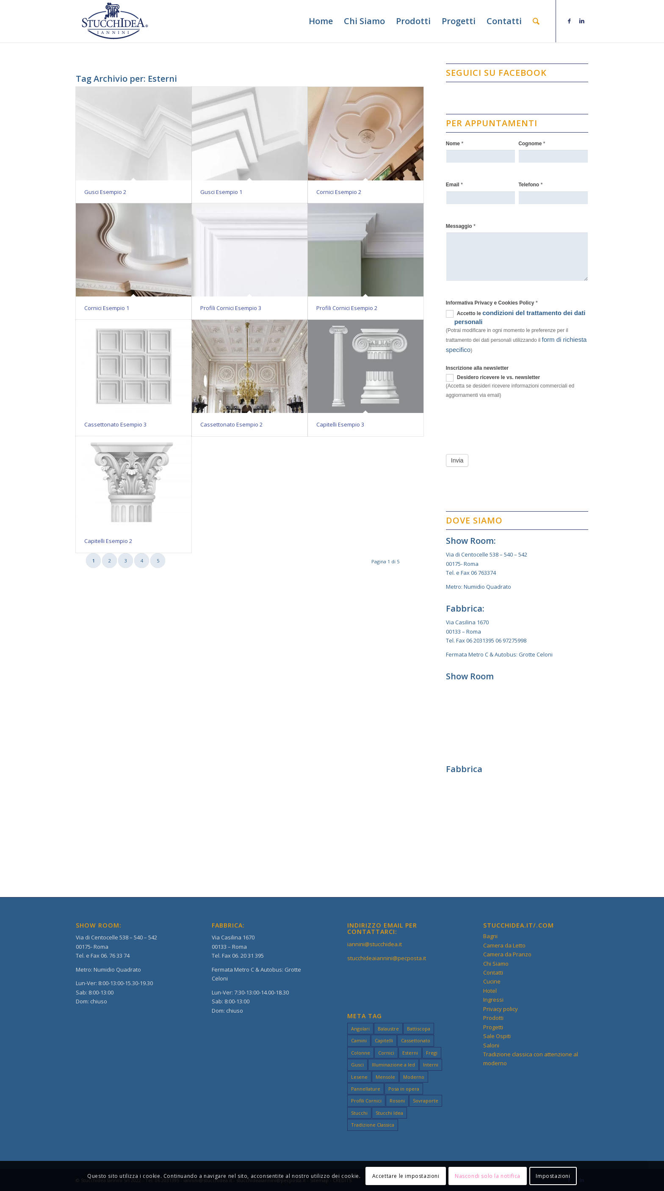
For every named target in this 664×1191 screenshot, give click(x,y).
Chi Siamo (496, 963)
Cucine (492, 981)
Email (454, 184)
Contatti (493, 972)
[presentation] (510, 424)
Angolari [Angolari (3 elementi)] (360, 1028)
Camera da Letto (504, 945)
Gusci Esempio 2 (105, 192)
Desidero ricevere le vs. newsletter (493, 378)
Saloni (491, 1045)
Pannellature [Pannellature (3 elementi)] (365, 1089)
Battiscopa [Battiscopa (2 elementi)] (418, 1028)
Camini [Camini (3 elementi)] (359, 1040)
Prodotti (493, 1018)
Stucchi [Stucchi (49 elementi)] (359, 1113)
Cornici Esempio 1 (106, 308)
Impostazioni (553, 1176)
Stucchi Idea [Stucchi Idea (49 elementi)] (389, 1113)
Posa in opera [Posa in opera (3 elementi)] (403, 1089)
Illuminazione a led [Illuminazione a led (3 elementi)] (393, 1064)
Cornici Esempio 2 (338, 192)
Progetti (493, 1027)
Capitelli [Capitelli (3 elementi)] (384, 1040)
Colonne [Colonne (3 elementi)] (360, 1053)
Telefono (530, 184)
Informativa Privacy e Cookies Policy (492, 302)
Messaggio (461, 226)
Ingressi (493, 999)
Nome (455, 143)
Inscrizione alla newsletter (477, 368)
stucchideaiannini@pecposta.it (386, 958)
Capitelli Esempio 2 (108, 541)
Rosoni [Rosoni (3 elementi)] (397, 1100)
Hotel (490, 990)
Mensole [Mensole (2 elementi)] (385, 1077)
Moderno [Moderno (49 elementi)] (413, 1077)
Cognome (531, 143)
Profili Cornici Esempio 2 (346, 308)
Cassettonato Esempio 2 (231, 424)
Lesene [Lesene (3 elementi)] (359, 1077)
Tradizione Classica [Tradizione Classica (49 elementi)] (372, 1125)
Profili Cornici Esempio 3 (230, 308)
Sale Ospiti (497, 1036)
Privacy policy (500, 1009)
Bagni (490, 936)
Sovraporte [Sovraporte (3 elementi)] (425, 1100)
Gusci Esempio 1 (221, 192)
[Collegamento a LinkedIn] (581, 20)
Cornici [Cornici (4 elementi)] (386, 1053)
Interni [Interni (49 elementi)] (430, 1064)
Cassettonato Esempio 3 (115, 424)
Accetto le (516, 317)
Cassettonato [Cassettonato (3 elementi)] (415, 1040)
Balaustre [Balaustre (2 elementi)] (388, 1028)
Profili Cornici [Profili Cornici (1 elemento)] (366, 1100)
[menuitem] (320, 21)
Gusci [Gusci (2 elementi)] (357, 1064)
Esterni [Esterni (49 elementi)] (410, 1053)
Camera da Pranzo (507, 954)
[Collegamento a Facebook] (569, 20)
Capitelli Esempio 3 (340, 424)
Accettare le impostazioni (406, 1176)
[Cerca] (536, 21)
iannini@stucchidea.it (374, 944)
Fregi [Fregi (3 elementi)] (431, 1053)
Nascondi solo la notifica (487, 1176)
